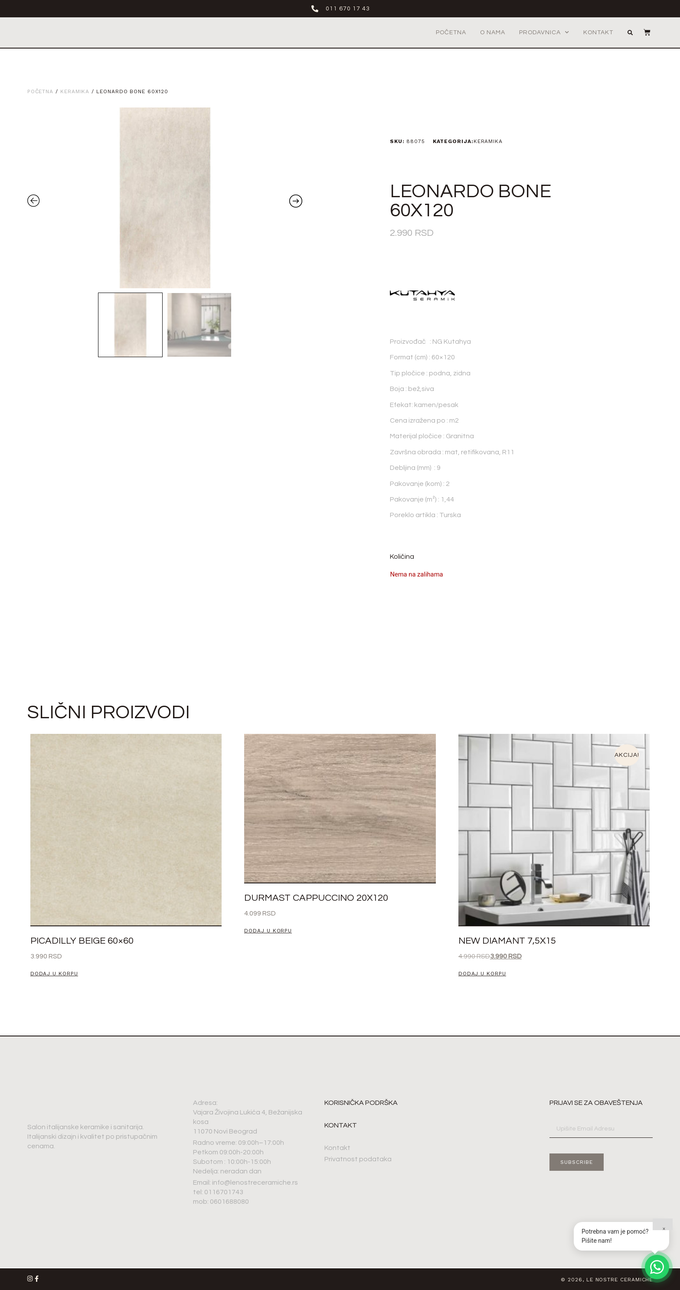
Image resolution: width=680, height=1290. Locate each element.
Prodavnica (544, 32)
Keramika (74, 91)
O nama (492, 32)
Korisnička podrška (361, 1102)
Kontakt (598, 32)
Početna (451, 32)
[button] (630, 33)
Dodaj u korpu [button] (54, 973)
